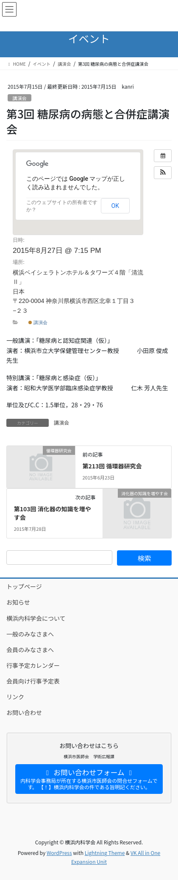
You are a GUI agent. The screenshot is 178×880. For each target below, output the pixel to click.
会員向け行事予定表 (33, 681)
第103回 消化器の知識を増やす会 (52, 512)
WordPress (59, 852)
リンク (15, 696)
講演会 (19, 98)
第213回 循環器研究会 (112, 466)
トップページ (24, 586)
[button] (162, 173)
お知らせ (18, 602)
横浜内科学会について (36, 618)
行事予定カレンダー (33, 665)
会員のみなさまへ (30, 649)
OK (115, 205)
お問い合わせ (24, 712)
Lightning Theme (105, 852)
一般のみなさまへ (30, 634)
